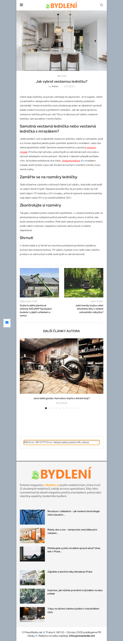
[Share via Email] (6, 322)
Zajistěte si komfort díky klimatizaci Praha (69, 571)
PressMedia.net (35, 632)
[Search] (101, 5)
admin (55, 86)
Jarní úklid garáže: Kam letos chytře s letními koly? (61, 398)
